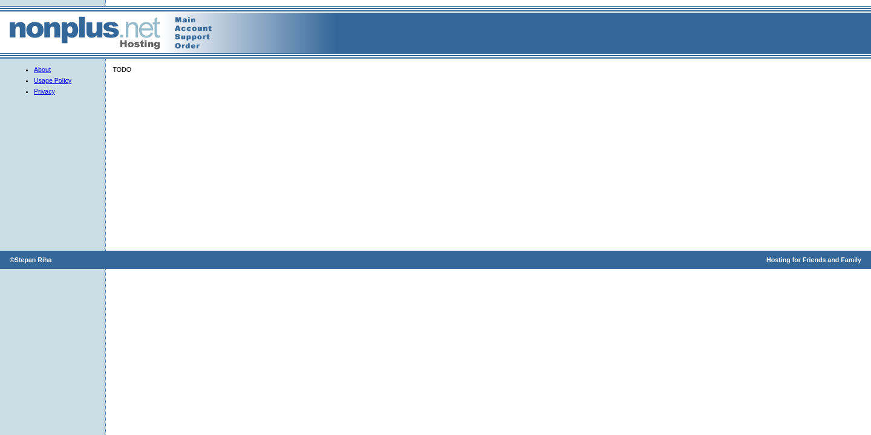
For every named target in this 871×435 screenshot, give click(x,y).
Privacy (44, 91)
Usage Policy (52, 80)
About (42, 69)
